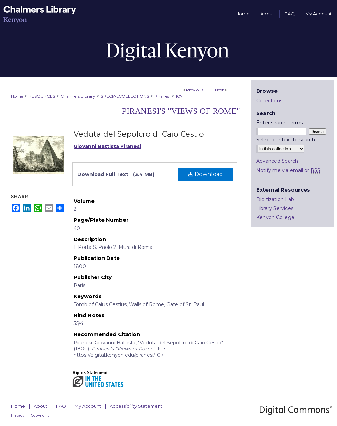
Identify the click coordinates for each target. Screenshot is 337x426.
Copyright (40, 415)
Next (219, 89)
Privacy (17, 415)
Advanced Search (277, 161)
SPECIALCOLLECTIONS (125, 96)
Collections (269, 100)
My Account (88, 406)
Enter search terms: (280, 122)
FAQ (61, 406)
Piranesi (162, 96)
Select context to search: (286, 140)
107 (179, 96)
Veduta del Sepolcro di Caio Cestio (139, 134)
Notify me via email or (288, 170)
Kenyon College (275, 217)
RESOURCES (42, 96)
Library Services (274, 208)
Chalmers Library (78, 96)
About (40, 406)
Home (17, 96)
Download (205, 174)
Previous (194, 89)
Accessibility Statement (136, 406)
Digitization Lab (275, 199)
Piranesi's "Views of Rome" (181, 110)
